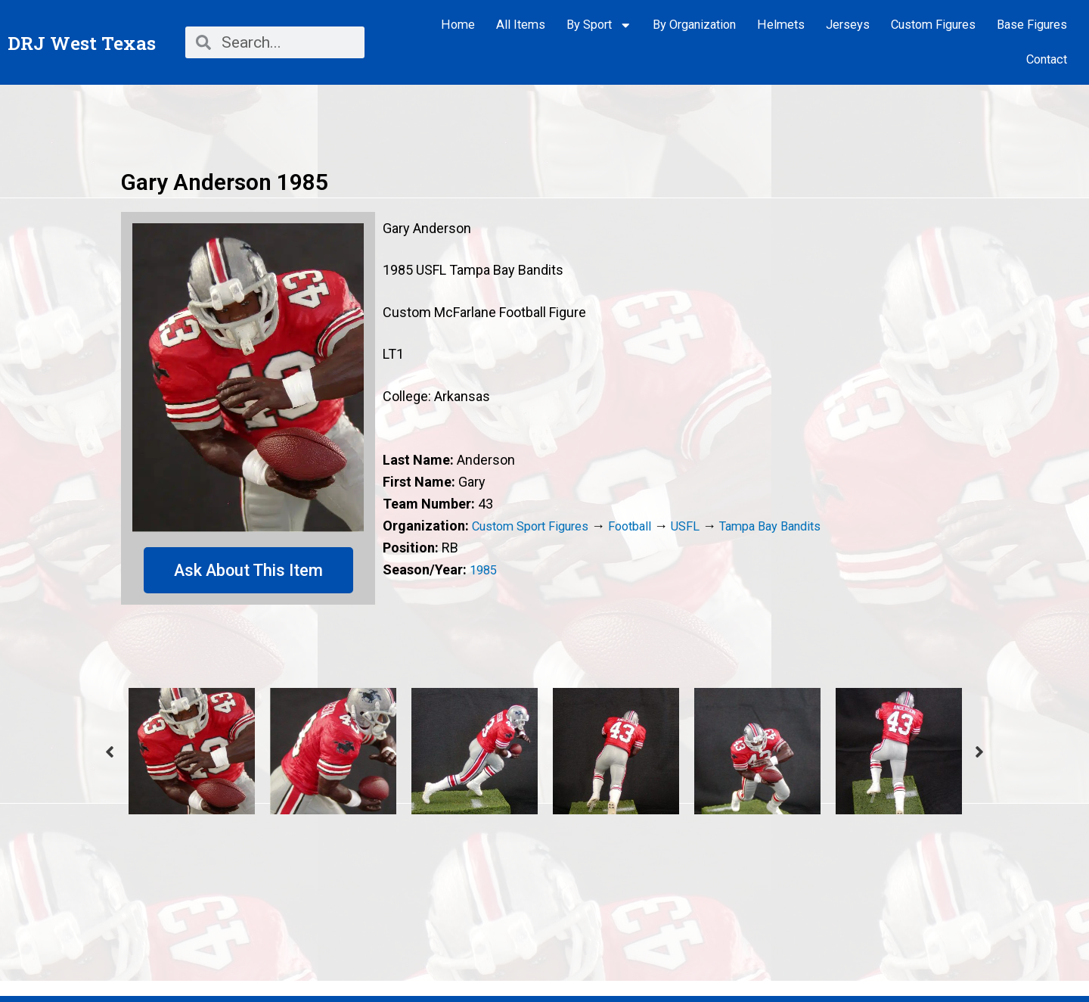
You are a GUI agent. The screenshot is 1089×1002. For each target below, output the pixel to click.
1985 (485, 569)
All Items (520, 24)
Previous (109, 753)
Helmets (781, 24)
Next (979, 753)
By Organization (694, 24)
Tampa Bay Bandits (797, 526)
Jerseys (848, 24)
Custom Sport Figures (537, 526)
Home (458, 24)
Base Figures (1032, 24)
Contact (1046, 59)
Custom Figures (933, 24)
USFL (705, 526)
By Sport (599, 25)
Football (646, 526)
